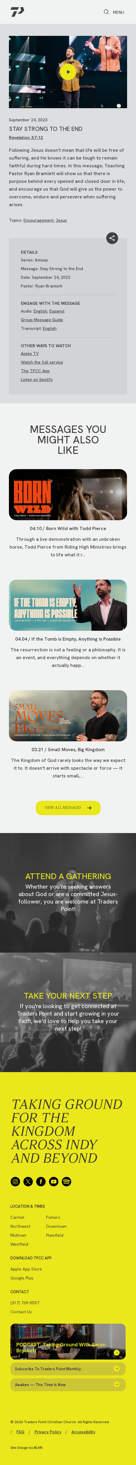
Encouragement (39, 220)
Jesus (61, 220)
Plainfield (54, 1235)
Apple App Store (26, 1269)
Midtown (18, 1235)
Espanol (57, 311)
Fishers (53, 1217)
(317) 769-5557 (24, 1302)
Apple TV (30, 353)
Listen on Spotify (37, 379)
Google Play (21, 1278)
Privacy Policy (48, 1432)
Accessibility (83, 1432)
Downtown (56, 1226)
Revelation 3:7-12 (26, 137)
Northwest (20, 1226)
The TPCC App (35, 370)
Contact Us (21, 1311)
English (40, 311)
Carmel (17, 1217)
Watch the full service (42, 362)
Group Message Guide (42, 319)
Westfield (19, 1244)
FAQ (20, 1432)
